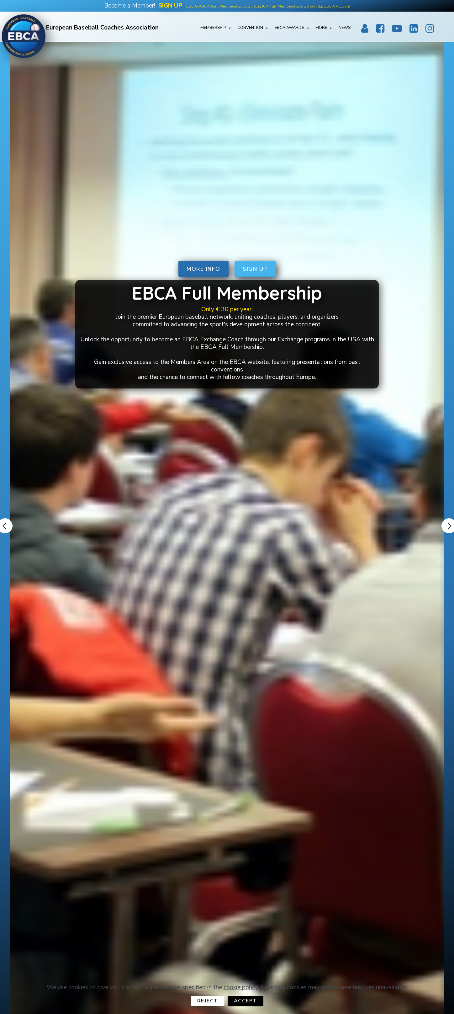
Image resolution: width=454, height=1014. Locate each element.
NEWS (345, 29)
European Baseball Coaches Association (105, 29)
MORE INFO (203, 268)
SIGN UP (256, 268)
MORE (321, 29)
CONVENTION (250, 29)
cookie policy (241, 997)
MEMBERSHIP (213, 29)
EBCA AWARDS (289, 29)
